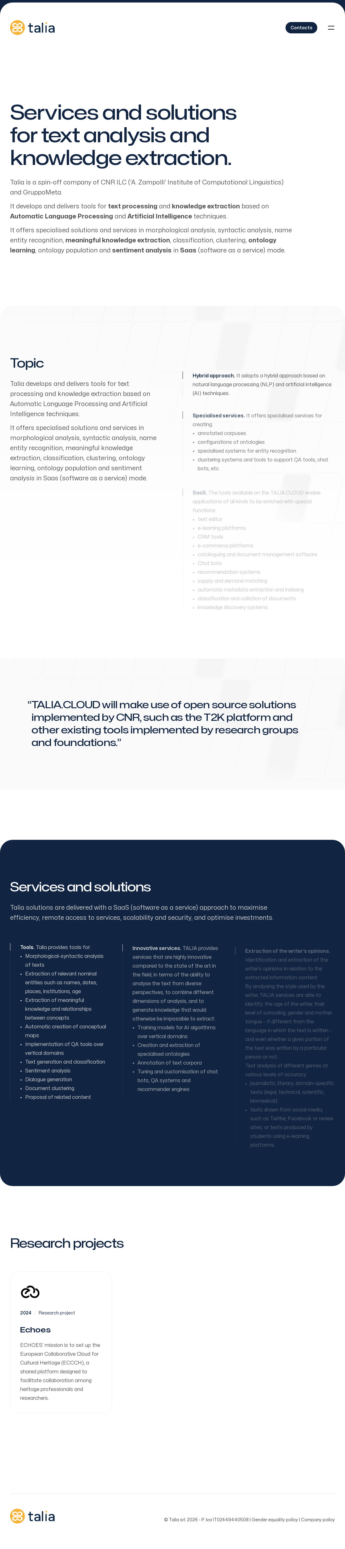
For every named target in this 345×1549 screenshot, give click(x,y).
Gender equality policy (275, 1520)
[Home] (32, 27)
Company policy (318, 1520)
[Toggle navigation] (331, 28)
